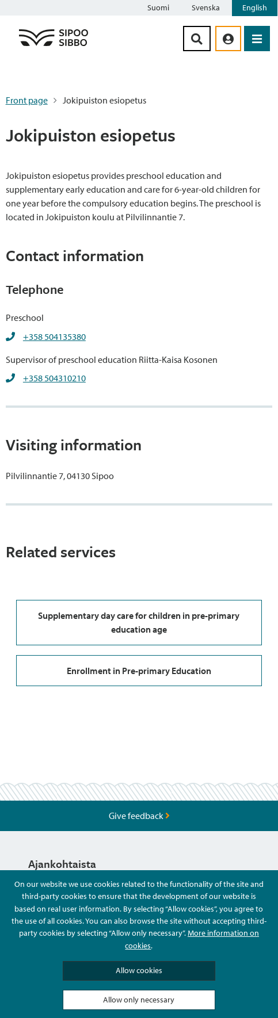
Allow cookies (139, 970)
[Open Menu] (257, 38)
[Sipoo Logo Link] (53, 45)
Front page (27, 100)
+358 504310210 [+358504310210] (54, 378)
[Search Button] (197, 38)
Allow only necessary (138, 999)
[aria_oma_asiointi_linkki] (228, 38)
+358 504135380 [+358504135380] (54, 336)
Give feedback (139, 815)
